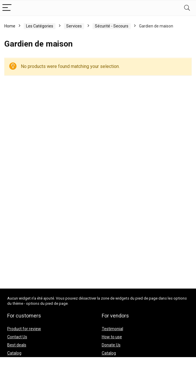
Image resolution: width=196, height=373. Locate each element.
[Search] (187, 8)
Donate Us (111, 345)
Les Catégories (39, 26)
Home (9, 26)
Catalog (14, 353)
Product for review (24, 328)
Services (74, 26)
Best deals (16, 345)
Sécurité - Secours (111, 26)
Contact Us (17, 337)
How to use (112, 337)
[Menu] (7, 8)
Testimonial (112, 328)
